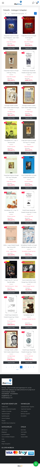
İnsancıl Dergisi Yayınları (29, 286)
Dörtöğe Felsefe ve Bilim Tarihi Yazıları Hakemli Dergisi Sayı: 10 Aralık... (11, 107)
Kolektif (11, 39)
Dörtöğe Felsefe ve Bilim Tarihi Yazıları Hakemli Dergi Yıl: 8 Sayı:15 (11, 352)
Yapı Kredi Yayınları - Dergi (11, 286)
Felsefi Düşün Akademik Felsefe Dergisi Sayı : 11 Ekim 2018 (28, 352)
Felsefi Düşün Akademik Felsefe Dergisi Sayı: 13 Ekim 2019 (11, 317)
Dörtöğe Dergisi (11, 111)
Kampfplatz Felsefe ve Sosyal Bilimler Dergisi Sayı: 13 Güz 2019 (29, 247)
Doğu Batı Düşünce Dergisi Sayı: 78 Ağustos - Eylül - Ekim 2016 (11, 37)
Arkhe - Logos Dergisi (11, 251)
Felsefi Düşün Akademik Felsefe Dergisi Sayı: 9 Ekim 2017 (29, 72)
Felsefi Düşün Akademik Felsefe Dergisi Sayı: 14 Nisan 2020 (29, 212)
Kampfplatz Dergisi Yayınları (29, 251)
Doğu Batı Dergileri (11, 41)
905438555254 (5, 393)
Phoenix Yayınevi (11, 146)
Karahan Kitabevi (29, 181)
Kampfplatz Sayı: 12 (29, 315)
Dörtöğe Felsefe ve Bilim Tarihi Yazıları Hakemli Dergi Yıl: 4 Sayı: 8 (28, 107)
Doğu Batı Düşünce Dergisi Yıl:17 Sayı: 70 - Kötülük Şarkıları (28, 142)
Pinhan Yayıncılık (29, 76)
